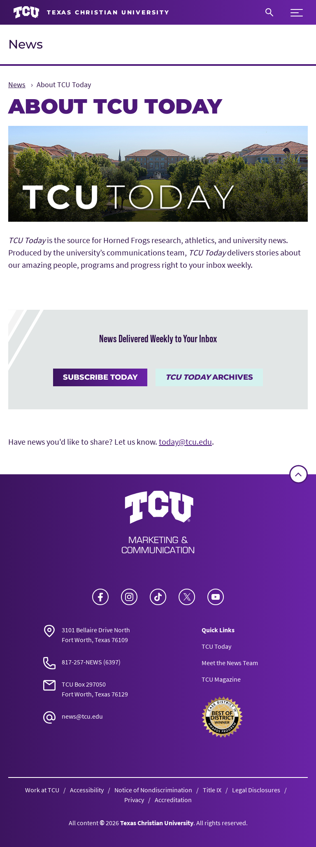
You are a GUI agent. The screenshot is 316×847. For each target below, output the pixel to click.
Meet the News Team (230, 663)
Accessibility (87, 790)
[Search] (269, 12)
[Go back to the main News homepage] (158, 522)
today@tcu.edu (185, 441)
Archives (209, 377)
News (25, 44)
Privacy (134, 800)
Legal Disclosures (256, 790)
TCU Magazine (221, 679)
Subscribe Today (100, 377)
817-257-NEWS (82, 662)
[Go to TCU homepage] (91, 12)
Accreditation (173, 800)
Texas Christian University (156, 823)
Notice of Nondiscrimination (153, 790)
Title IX (212, 790)
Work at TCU (42, 790)
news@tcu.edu (82, 716)
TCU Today (216, 646)
